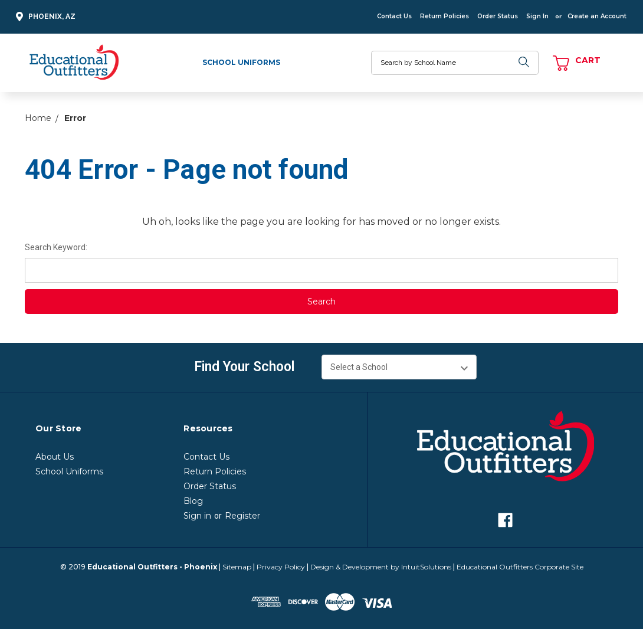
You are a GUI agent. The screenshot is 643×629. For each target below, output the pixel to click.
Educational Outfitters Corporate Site (520, 566)
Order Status (497, 16)
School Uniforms (241, 62)
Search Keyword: (56, 247)
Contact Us (394, 16)
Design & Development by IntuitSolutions (380, 566)
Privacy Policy (281, 566)
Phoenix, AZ (44, 16)
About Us (54, 456)
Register (242, 515)
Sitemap (236, 566)
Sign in (197, 515)
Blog (193, 501)
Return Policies (444, 16)
